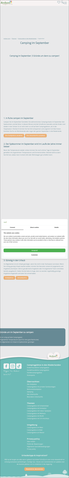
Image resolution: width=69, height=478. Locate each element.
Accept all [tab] (34, 250)
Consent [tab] (12, 227)
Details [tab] (56, 227)
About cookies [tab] (34, 227)
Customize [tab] (34, 255)
